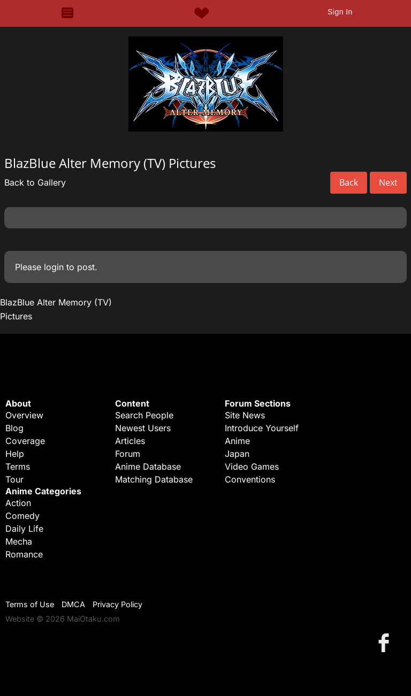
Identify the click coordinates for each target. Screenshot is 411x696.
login (54, 267)
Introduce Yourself (262, 428)
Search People (144, 415)
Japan (237, 453)
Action (18, 503)
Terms (17, 466)
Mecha (18, 541)
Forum (127, 453)
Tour (14, 479)
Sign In (340, 11)
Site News (245, 415)
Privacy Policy (117, 604)
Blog (14, 428)
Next (388, 182)
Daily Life (24, 528)
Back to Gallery (35, 182)
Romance (24, 554)
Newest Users (143, 428)
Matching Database (154, 479)
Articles (130, 440)
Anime (237, 440)
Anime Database (148, 466)
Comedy (22, 515)
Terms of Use (29, 604)
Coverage (25, 440)
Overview (24, 415)
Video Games (252, 466)
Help (14, 453)
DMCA (73, 604)
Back (348, 182)
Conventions (250, 479)
